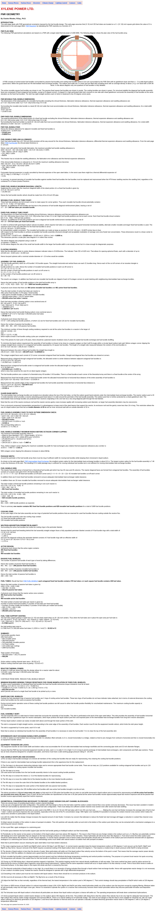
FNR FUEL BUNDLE (30, 581)
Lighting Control (61, 3)
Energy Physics (13, 3)
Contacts (72, 3)
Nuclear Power (26, 3)
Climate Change (47, 3)
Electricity (36, 3)
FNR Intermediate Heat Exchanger (36, 461)
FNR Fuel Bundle (11, 143)
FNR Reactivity (31, 26)
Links (79, 3)
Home (4, 3)
